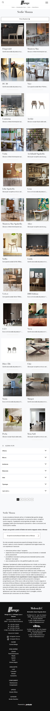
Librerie (13, 651)
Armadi (13, 673)
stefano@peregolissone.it (15, 630)
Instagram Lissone (13, 637)
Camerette (13, 675)
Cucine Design (13, 644)
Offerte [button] (4, 451)
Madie (13, 656)
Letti (13, 669)
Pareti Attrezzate (13, 653)
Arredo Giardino (13, 699)
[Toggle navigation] (46, 2)
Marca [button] (4, 457)
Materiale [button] (5, 471)
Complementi (13, 685)
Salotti (13, 658)
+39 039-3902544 (38, 618)
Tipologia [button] (5, 484)
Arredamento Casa (21, 7)
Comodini (13, 671)
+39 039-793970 (14, 626)
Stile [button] (3, 477)
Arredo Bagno (13, 662)
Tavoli (13, 660)
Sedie (29, 7)
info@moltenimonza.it (39, 620)
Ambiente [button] (5, 464)
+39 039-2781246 (14, 628)
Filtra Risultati (24, 19)
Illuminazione (13, 683)
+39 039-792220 (14, 624)
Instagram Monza (13, 639)
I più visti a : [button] (6, 491)
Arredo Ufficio (13, 692)
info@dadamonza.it (38, 622)
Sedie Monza (35, 7)
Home (13, 7)
